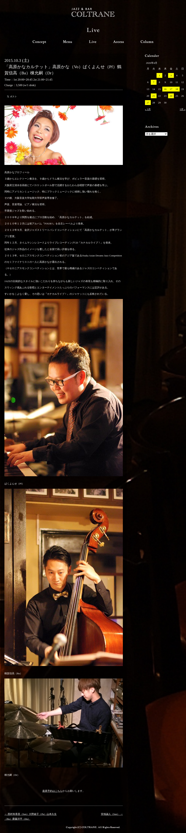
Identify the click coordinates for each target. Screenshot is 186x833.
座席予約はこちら (52, 790)
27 (148, 102)
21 (153, 95)
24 (171, 95)
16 (165, 89)
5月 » (182, 109)
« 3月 (148, 109)
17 (171, 89)
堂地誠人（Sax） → (112, 814)
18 (176, 89)
